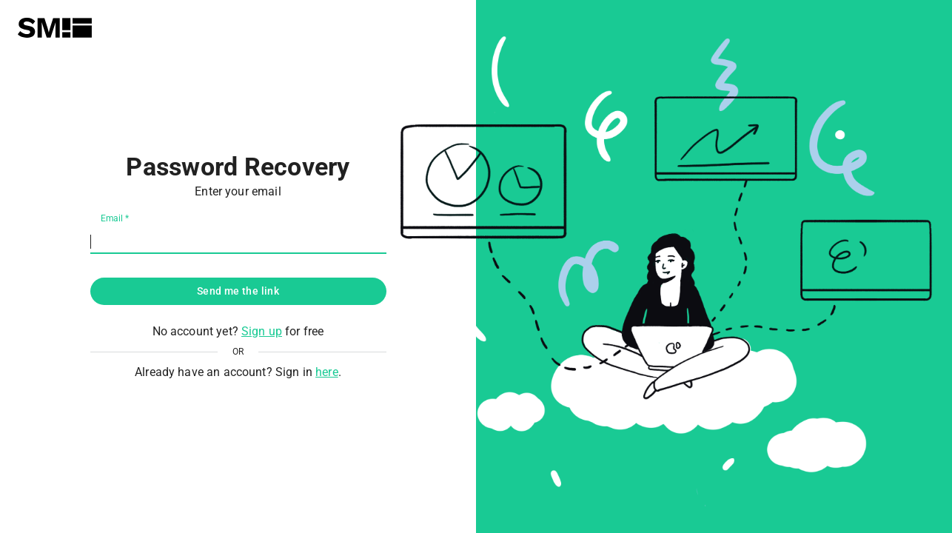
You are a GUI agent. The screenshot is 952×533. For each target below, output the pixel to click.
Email (115, 218)
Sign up (261, 331)
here (326, 372)
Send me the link (238, 291)
